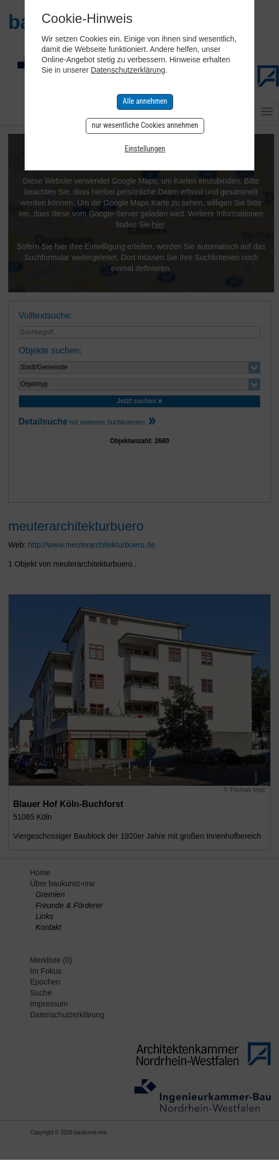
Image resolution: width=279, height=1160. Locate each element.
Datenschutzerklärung (128, 70)
